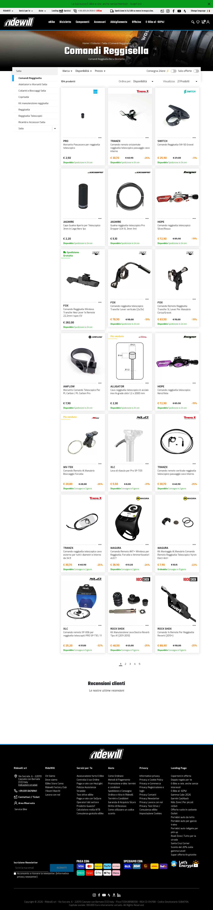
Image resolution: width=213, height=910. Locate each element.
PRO (65, 141)
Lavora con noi (52, 794)
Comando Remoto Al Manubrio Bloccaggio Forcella (79, 472)
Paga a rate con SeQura (89, 798)
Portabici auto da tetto (182, 817)
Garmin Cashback (180, 798)
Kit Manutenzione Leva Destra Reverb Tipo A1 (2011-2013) (129, 634)
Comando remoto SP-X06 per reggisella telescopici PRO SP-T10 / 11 (82, 634)
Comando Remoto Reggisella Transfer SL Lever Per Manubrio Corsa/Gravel (174, 309)
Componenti (82, 22)
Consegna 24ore (156, 71)
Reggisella (24, 109)
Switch (162, 141)
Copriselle (24, 97)
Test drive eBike (85, 794)
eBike (52, 22)
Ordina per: (125, 81)
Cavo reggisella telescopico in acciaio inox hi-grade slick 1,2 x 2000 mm (129, 392)
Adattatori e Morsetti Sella (33, 84)
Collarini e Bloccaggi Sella (32, 90)
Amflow (69, 386)
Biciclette (65, 22)
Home (86, 43)
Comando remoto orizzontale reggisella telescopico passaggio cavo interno (130, 148)
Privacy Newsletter (149, 798)
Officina (136, 22)
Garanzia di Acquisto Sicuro (122, 802)
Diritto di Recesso (117, 806)
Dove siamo (51, 779)
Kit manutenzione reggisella (33, 103)
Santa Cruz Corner (180, 843)
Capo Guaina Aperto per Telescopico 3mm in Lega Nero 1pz (81, 227)
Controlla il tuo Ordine (88, 779)
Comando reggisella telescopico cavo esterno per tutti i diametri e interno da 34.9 (82, 555)
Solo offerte (185, 71)
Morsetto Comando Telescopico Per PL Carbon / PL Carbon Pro (81, 392)
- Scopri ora (135, 4)
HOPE (161, 222)
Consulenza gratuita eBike (90, 813)
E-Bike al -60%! (155, 22)
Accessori (100, 22)
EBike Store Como (54, 783)
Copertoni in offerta (181, 776)
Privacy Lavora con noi (151, 802)
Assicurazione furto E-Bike (90, 776)
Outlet (174, 813)
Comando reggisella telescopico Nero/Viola (174, 392)
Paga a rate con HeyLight (90, 783)
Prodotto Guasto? (86, 806)
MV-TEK (68, 467)
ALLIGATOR (117, 386)
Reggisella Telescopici (30, 116)
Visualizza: (169, 81)
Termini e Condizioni (118, 798)
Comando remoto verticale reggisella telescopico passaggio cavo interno (177, 472)
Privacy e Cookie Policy (151, 779)
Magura (115, 548)
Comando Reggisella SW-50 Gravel (176, 144)
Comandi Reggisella (120, 43)
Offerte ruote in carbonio (184, 809)
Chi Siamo (50, 776)
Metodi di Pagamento (119, 779)
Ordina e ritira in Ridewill (120, 794)
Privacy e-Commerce (150, 783)
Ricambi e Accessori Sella (32, 122)
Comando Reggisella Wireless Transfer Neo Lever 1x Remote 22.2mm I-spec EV (79, 312)
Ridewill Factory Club (56, 787)
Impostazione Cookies (150, 813)
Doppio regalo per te (181, 779)
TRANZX (115, 141)
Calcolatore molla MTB (88, 809)
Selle (21, 128)
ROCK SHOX (117, 628)
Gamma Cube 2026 (181, 794)
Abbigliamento (118, 22)
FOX (65, 305)
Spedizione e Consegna (119, 790)
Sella (104, 43)
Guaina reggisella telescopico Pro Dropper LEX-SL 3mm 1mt (127, 227)
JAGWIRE (68, 222)
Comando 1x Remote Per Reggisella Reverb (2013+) (176, 634)
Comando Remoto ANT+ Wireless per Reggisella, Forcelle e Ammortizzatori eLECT (129, 555)
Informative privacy (149, 776)
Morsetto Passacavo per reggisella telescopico (81, 146)
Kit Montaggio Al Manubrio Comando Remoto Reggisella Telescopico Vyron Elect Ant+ (177, 555)
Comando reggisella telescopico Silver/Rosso (174, 227)
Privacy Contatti (147, 794)
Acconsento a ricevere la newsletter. (43, 875)
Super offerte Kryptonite (183, 854)
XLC (112, 467)
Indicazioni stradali (27, 785)
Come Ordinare (115, 776)
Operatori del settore (88, 802)
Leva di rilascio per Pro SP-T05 (126, 470)
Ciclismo (95, 43)
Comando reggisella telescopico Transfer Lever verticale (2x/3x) (127, 308)
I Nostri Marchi (52, 790)
